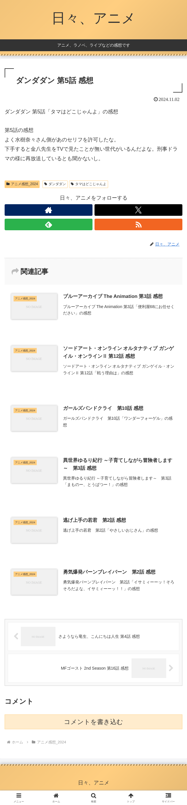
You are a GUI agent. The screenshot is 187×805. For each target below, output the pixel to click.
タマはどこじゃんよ (88, 184)
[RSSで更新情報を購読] (138, 224)
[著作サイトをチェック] (48, 210)
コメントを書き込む (93, 721)
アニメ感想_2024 (22, 184)
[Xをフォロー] (138, 210)
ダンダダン (55, 184)
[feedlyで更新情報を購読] (48, 224)
